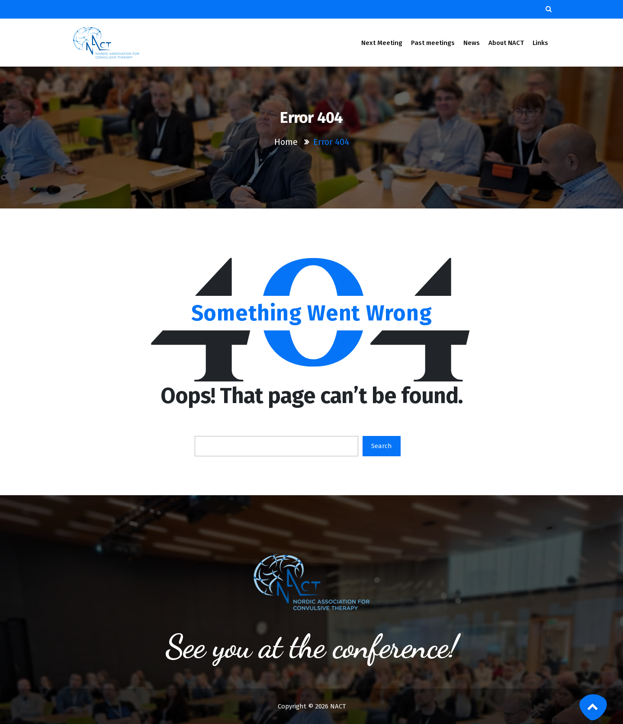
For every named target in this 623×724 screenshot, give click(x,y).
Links (540, 43)
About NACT (506, 43)
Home (286, 142)
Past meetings (433, 43)
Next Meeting (381, 43)
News (471, 43)
